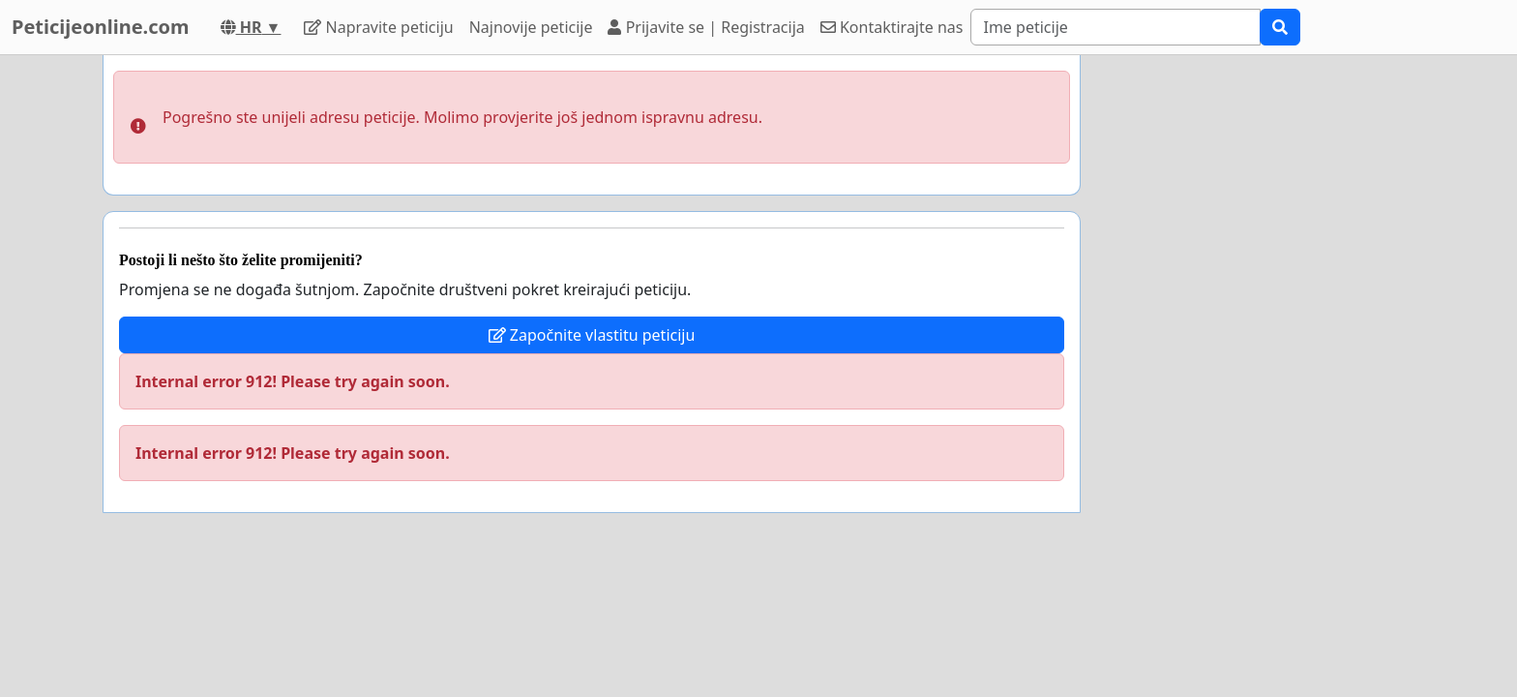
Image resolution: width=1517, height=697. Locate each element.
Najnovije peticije (531, 27)
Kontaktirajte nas (892, 27)
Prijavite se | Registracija (706, 27)
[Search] (1115, 27)
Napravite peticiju (378, 27)
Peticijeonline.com (101, 27)
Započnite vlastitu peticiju (592, 335)
